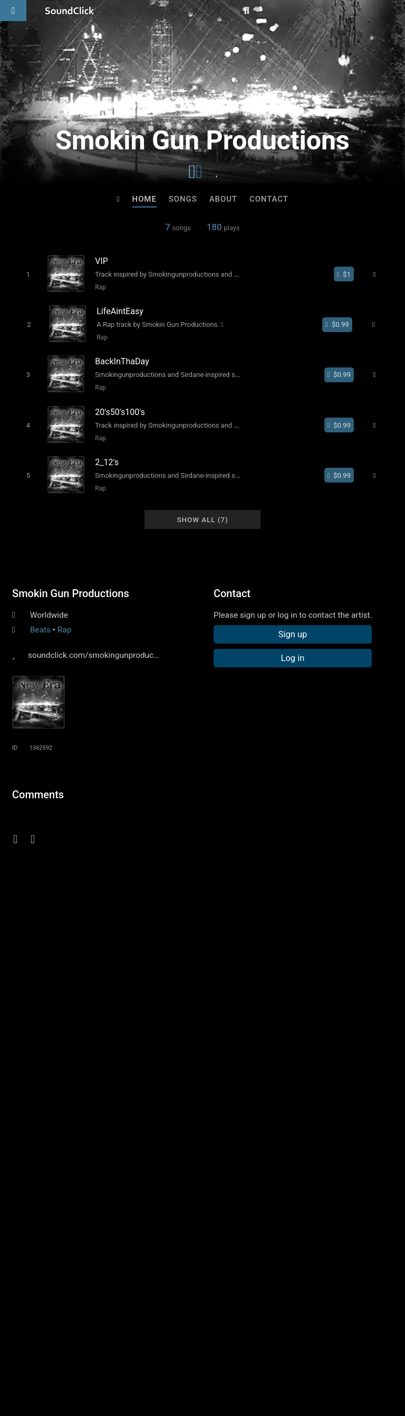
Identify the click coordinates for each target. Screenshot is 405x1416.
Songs (183, 199)
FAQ (44, 1353)
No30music (159, 1170)
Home (144, 199)
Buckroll (333, 1170)
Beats (40, 619)
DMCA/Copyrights (196, 1353)
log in (92, 826)
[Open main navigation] (13, 10)
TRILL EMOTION (246, 1170)
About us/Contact (94, 1353)
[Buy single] (349, 274)
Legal (284, 1353)
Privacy (251, 1353)
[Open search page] (394, 10)
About (223, 199)
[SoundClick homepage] (69, 10)
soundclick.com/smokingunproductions (99, 644)
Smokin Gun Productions (70, 582)
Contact (268, 199)
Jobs (144, 1353)
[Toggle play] (24, 274)
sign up (54, 826)
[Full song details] (379, 274)
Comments (38, 783)
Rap (96, 286)
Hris (72, 1170)
